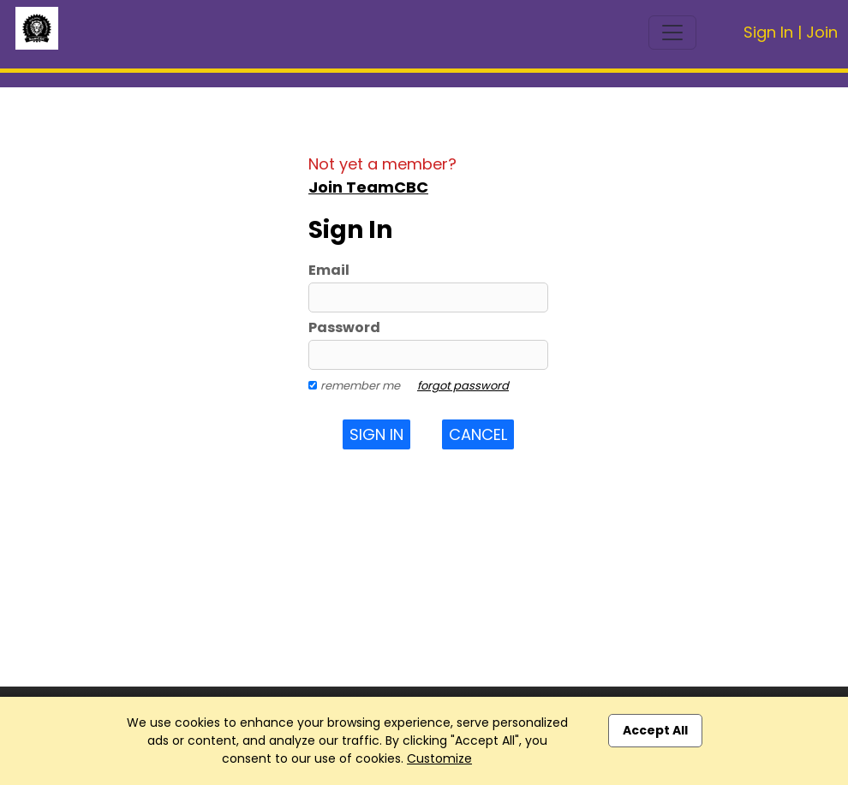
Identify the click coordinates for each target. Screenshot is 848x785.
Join (822, 32)
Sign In (768, 32)
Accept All (655, 730)
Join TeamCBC (368, 187)
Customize (439, 758)
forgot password (463, 386)
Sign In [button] (376, 434)
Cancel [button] (478, 434)
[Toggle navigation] (672, 32)
